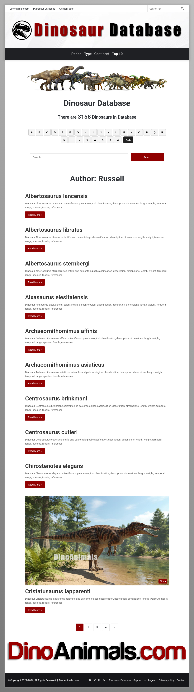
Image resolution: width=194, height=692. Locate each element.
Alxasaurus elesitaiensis (56, 297)
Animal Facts (66, 8)
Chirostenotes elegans (54, 466)
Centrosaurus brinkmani (56, 398)
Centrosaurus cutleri (51, 432)
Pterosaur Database (44, 8)
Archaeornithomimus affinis (61, 331)
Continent (102, 54)
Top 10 (117, 54)
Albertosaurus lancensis (56, 196)
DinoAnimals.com (19, 8)
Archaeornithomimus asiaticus (64, 364)
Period (76, 54)
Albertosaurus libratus (54, 229)
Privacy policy (166, 680)
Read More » (35, 214)
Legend (152, 680)
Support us (140, 680)
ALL (128, 139)
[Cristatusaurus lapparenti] (97, 540)
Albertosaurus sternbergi (57, 263)
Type (88, 54)
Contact (181, 680)
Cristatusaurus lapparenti (57, 591)
